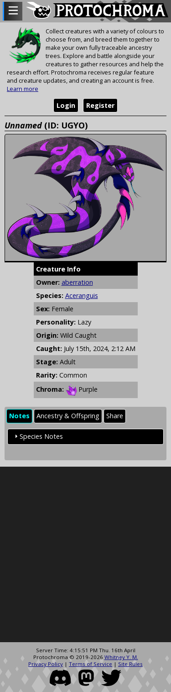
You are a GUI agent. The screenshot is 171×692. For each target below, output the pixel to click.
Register (100, 105)
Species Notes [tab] (37, 436)
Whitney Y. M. (121, 657)
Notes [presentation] (19, 415)
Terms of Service (90, 663)
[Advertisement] (85, 554)
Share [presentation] (114, 415)
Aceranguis (81, 295)
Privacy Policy (45, 663)
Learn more (22, 89)
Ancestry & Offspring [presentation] (67, 415)
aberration (77, 282)
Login (66, 105)
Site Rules (130, 663)
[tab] (19, 416)
